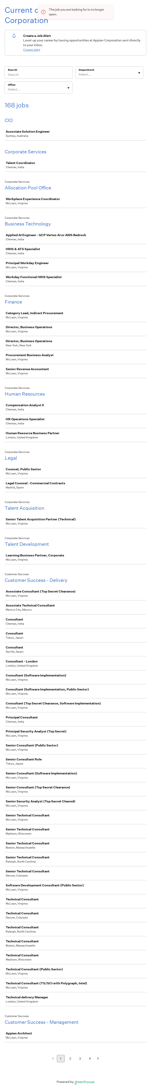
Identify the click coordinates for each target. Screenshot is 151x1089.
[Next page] (98, 1058)
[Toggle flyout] (139, 73)
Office (12, 85)
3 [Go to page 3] (80, 1058)
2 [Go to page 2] (70, 1058)
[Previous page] (53, 1058)
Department (86, 70)
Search (12, 70)
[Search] (38, 75)
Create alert (31, 50)
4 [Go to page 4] (90, 1058)
